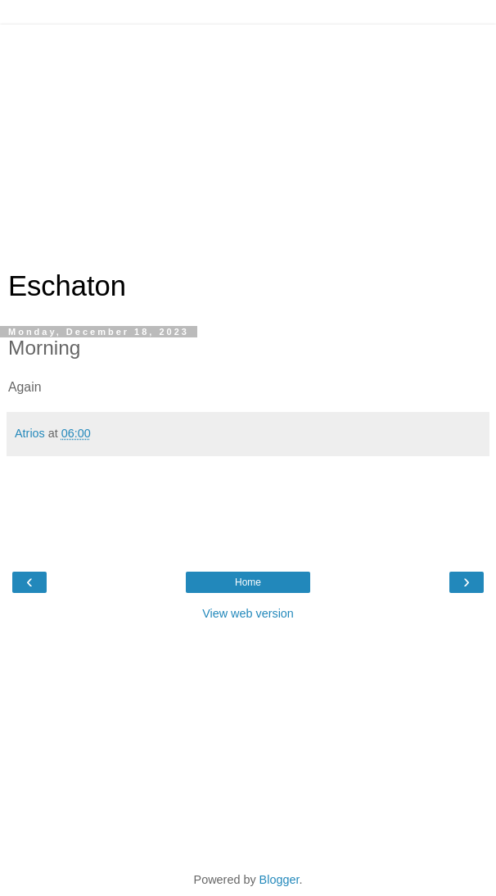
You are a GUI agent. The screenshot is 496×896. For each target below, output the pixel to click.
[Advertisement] (248, 139)
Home (248, 582)
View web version (248, 613)
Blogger (279, 879)
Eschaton (67, 285)
